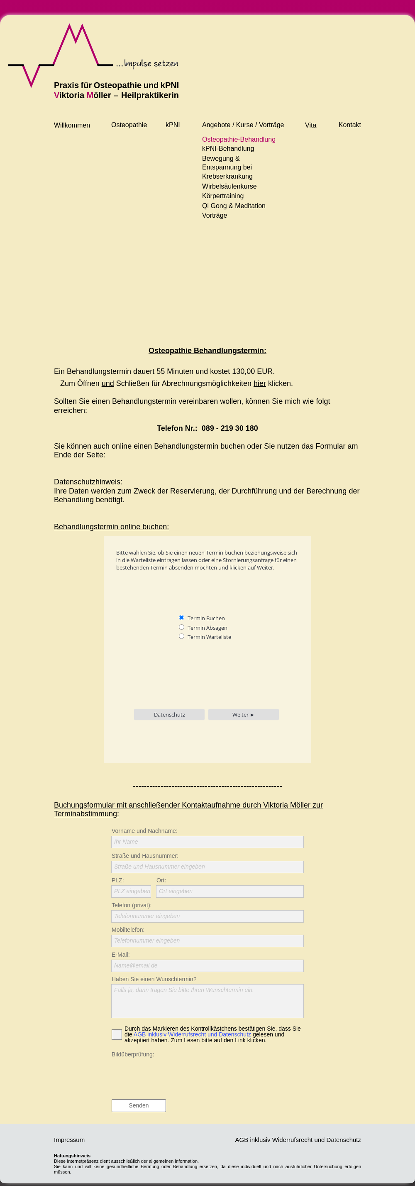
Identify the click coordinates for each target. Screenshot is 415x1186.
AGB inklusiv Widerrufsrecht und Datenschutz (192, 1034)
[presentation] (174, 1075)
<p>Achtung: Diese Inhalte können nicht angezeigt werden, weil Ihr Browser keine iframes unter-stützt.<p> (208, 656)
